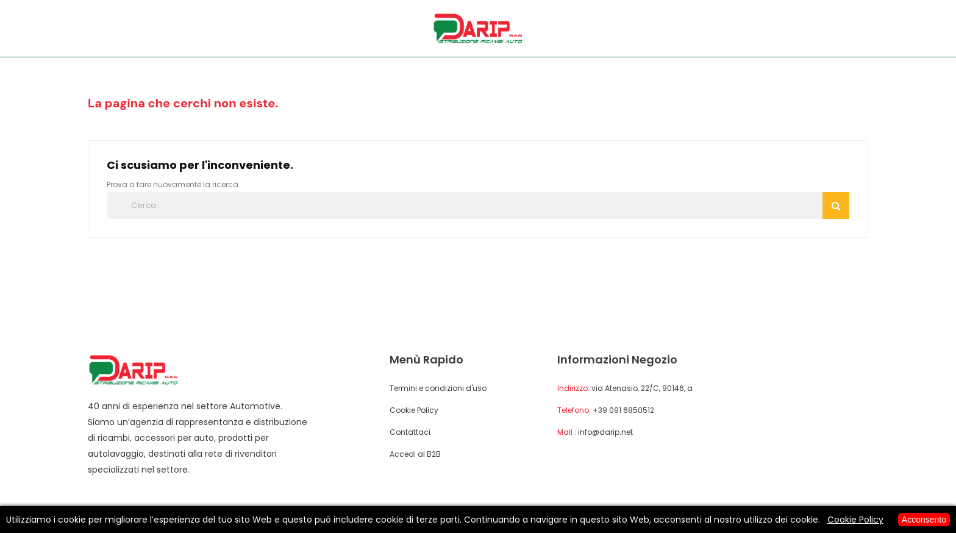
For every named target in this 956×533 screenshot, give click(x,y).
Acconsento (924, 519)
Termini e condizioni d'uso (438, 388)
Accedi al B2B (415, 454)
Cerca (836, 205)
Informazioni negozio (617, 359)
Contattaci (410, 432)
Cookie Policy (414, 410)
